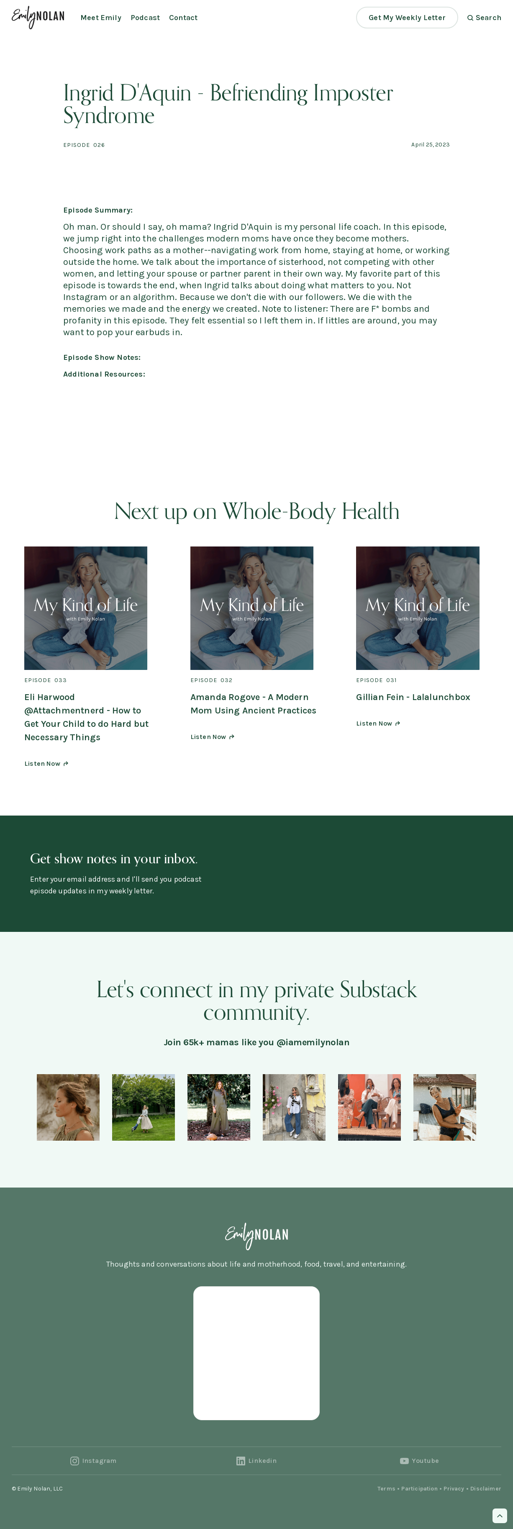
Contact (183, 17)
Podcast (145, 17)
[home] (38, 17)
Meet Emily (100, 17)
